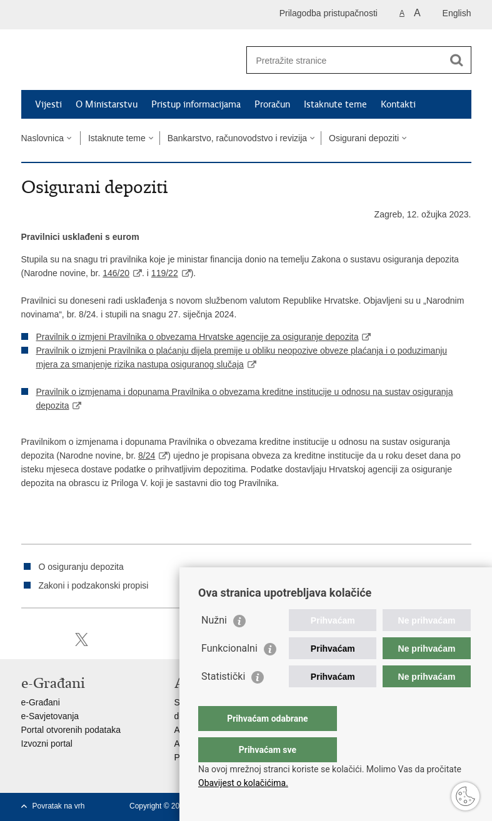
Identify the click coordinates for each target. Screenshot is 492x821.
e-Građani (40, 702)
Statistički (223, 701)
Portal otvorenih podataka (71, 730)
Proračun (272, 104)
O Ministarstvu (107, 104)
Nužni (214, 645)
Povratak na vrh (59, 806)
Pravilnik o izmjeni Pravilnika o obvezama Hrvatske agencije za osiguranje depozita (197, 337)
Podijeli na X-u (81, 639)
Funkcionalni (229, 673)
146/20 (116, 273)
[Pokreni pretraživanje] (457, 60)
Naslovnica (42, 138)
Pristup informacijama (196, 104)
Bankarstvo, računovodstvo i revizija (237, 138)
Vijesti (48, 104)
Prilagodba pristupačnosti (328, 13)
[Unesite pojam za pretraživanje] (345, 60)
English (457, 13)
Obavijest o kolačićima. (243, 783)
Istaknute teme (335, 104)
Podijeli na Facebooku (54, 639)
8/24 (146, 455)
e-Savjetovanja (50, 716)
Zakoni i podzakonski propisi (94, 585)
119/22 (164, 273)
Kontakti (398, 104)
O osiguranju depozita (81, 567)
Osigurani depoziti (364, 138)
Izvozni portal (47, 744)
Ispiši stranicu (27, 639)
